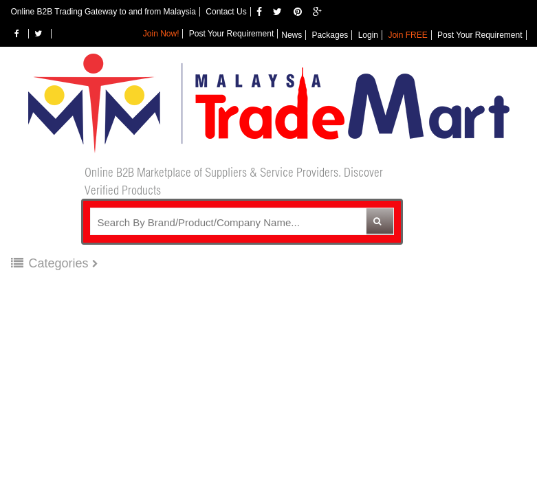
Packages (330, 35)
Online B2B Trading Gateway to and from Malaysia (103, 11)
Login (368, 35)
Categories (51, 263)
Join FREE (407, 35)
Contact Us (226, 11)
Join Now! (161, 33)
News (291, 35)
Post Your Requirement (479, 35)
